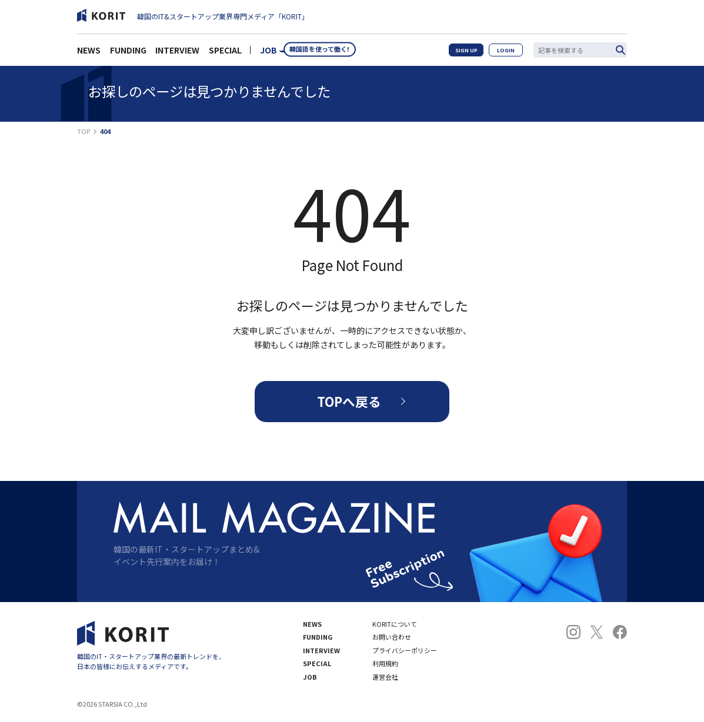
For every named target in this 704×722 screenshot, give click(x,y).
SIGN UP (467, 53)
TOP (83, 131)
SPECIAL (225, 53)
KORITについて (394, 624)
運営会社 (385, 678)
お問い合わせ (391, 638)
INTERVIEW (177, 53)
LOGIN (507, 53)
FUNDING (128, 53)
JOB (268, 53)
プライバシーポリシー (404, 652)
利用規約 (385, 664)
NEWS (89, 53)
